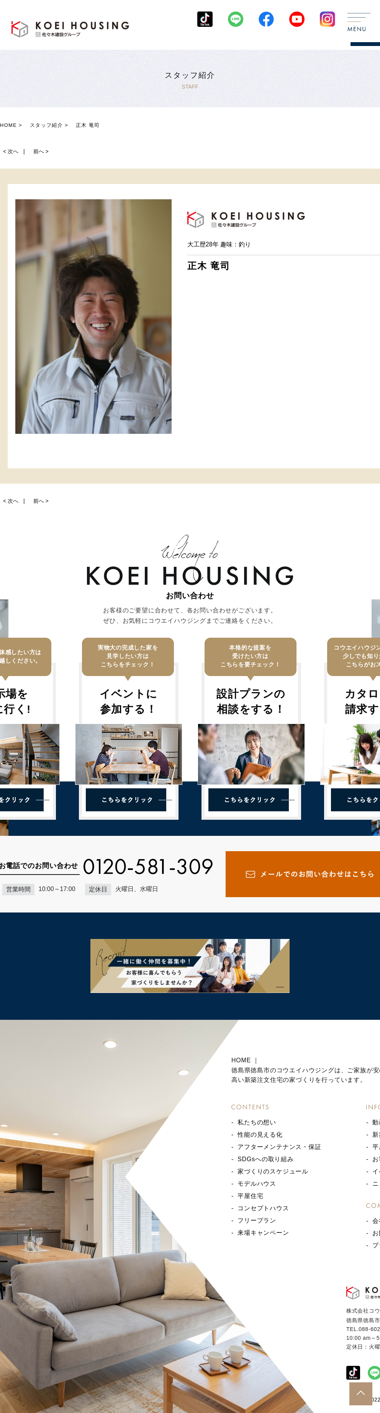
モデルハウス (257, 1183)
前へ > (41, 151)
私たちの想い (257, 1122)
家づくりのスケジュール (273, 1171)
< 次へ (10, 151)
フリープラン (257, 1220)
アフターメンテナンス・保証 (279, 1147)
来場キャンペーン (263, 1232)
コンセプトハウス (263, 1208)
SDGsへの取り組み (266, 1159)
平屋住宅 (250, 1196)
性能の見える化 (260, 1134)
